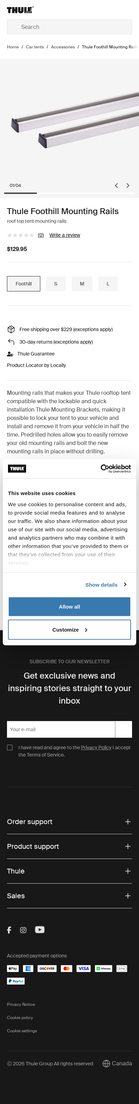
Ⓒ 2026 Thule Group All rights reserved (50, 1063)
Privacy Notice (21, 1004)
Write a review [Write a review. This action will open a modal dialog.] (64, 235)
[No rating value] (22, 235)
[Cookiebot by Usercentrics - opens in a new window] (100, 468)
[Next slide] (128, 185)
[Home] (27, 9)
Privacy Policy (96, 747)
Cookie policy (20, 1017)
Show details (101, 584)
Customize (69, 629)
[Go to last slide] (116, 185)
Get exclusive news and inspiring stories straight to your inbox (69, 688)
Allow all (69, 607)
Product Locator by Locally (36, 365)
